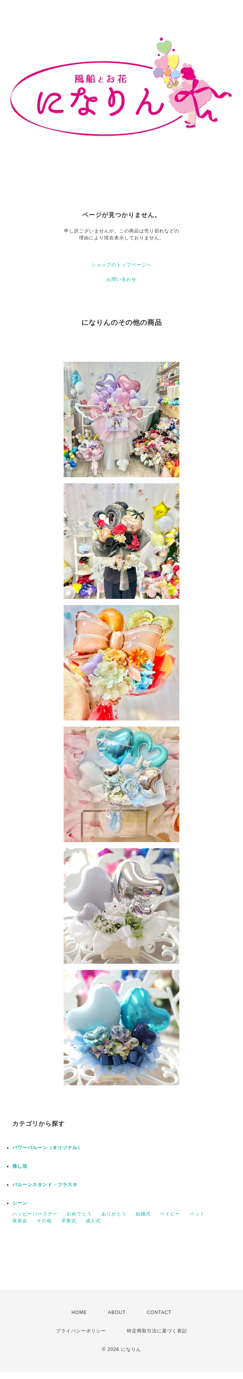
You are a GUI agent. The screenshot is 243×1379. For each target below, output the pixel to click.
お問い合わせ (121, 279)
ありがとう (114, 1214)
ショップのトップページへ (121, 264)
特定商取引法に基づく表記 (157, 1331)
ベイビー (170, 1214)
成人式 (93, 1221)
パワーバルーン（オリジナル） (47, 1147)
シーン (19, 1203)
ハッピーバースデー (34, 1214)
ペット (197, 1214)
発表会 (19, 1221)
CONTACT (159, 1312)
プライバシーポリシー (81, 1331)
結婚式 (143, 1214)
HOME (79, 1312)
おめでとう (79, 1214)
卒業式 (68, 1221)
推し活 (19, 1166)
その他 (44, 1221)
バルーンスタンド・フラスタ (45, 1184)
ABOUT (117, 1312)
